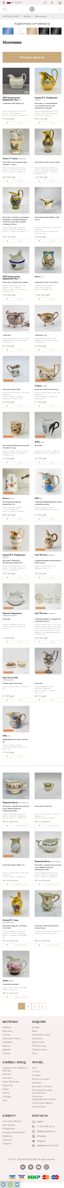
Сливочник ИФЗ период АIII (13, 103)
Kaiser (6, 1089)
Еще (34, 1053)
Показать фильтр (32, 57)
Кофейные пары (41, 1034)
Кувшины (37, 1038)
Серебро (7, 1042)
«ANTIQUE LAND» (11, 16)
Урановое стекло (12, 1038)
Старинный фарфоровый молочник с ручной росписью (48, 503)
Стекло (6, 1034)
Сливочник (7, 335)
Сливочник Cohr (41, 335)
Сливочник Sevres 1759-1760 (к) (46, 282)
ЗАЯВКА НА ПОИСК (20, 826)
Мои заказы (9, 1124)
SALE (34, 1067)
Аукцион (36, 1082)
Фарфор (7, 1027)
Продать (7, 1143)
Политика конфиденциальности (44, 1098)
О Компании (39, 1106)
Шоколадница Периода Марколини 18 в (12, 503)
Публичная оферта (42, 1103)
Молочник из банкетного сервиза (15, 282)
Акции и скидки (40, 1079)
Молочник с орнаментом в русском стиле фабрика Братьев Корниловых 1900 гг (16, 808)
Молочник (38, 445)
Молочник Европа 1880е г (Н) (13, 865)
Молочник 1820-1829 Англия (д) (47, 389)
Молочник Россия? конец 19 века (47, 162)
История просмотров (14, 1132)
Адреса (37, 1121)
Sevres (6, 1092)
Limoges (7, 1096)
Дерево (7, 1049)
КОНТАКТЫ (40, 1116)
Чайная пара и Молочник (12, 683)
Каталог (27, 16)
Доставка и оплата (42, 1086)
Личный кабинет (12, 1121)
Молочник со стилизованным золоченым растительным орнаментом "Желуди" (46, 105)
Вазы (34, 1031)
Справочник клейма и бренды (15, 1069)
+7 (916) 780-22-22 (43, 1126)
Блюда (35, 1027)
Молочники (40, 16)
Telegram (39, 1141)
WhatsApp (39, 1136)
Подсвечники (39, 1049)
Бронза (6, 1045)
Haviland (7, 1077)
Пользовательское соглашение (42, 1091)
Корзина (7, 1139)
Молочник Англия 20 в (43, 806)
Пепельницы (39, 1045)
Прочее (7, 1053)
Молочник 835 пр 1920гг (12, 389)
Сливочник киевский (10, 984)
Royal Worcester (11, 1081)
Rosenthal (8, 1085)
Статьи (36, 1071)
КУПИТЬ (20, 123)
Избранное (9, 1128)
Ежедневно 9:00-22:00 (45, 1145)
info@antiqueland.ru (43, 1131)
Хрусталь (7, 1031)
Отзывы (36, 1075)
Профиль (8, 1136)
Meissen (7, 1074)
